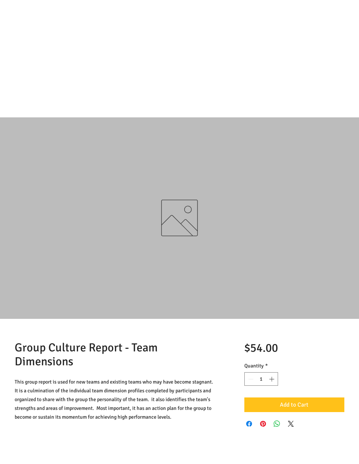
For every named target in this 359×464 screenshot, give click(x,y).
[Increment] (272, 379)
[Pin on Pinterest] (263, 423)
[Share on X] (290, 423)
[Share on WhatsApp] (277, 423)
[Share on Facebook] (249, 423)
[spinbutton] (261, 379)
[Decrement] (250, 379)
